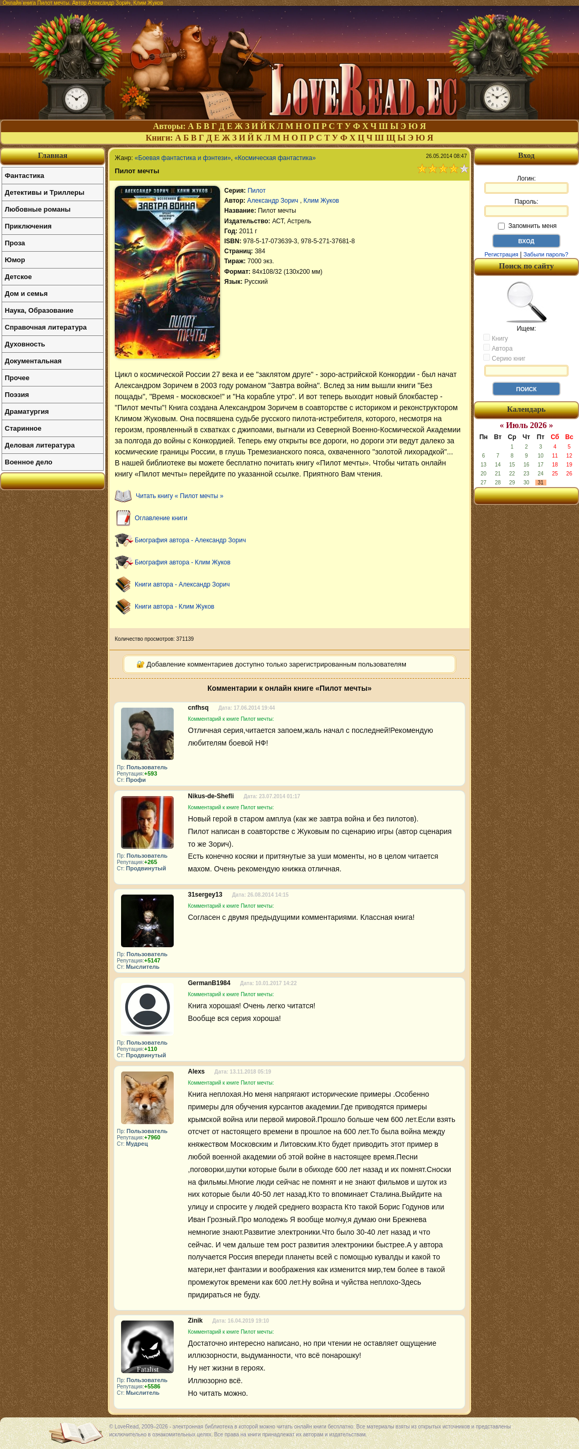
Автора (498, 348)
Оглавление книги (161, 518)
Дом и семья (26, 293)
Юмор (15, 260)
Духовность (25, 344)
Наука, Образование (39, 310)
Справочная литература (46, 327)
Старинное (23, 428)
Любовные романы (38, 209)
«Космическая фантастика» (275, 158)
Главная (52, 155)
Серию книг (504, 358)
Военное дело (29, 462)
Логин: (526, 184)
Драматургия (27, 411)
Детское (18, 277)
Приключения (28, 226)
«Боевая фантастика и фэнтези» (183, 158)
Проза (15, 243)
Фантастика (24, 176)
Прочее (17, 378)
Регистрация (501, 254)
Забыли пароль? (546, 254)
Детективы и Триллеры (44, 192)
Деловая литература (40, 445)
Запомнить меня (527, 226)
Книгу (495, 338)
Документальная (33, 361)
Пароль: (526, 207)
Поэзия (17, 395)
